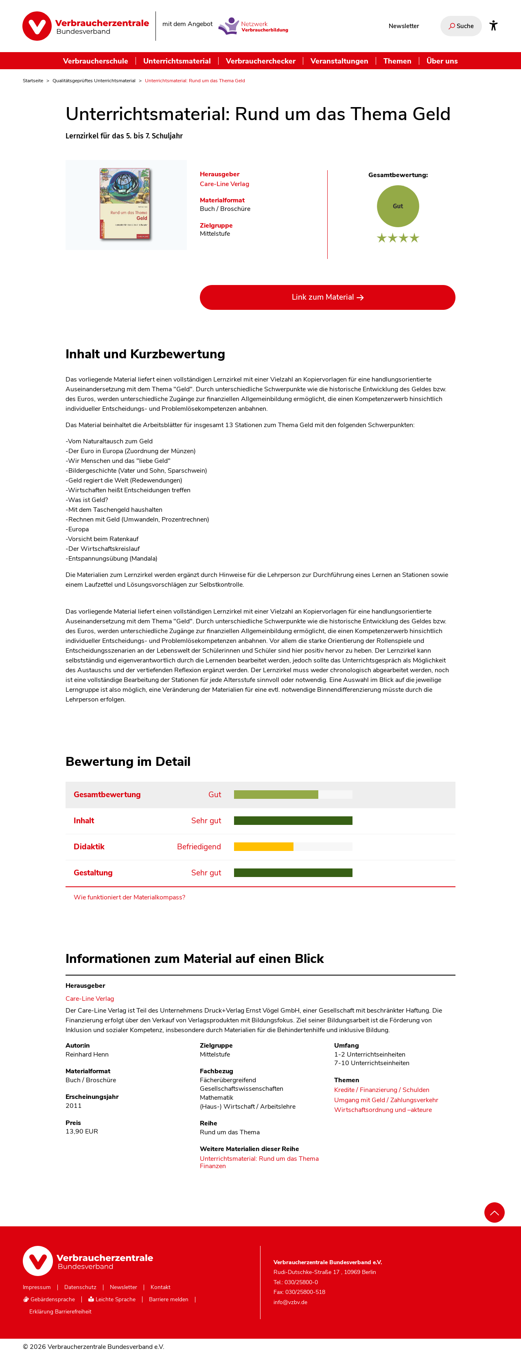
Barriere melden (168, 1299)
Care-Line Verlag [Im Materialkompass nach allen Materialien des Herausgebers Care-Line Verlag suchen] (225, 184)
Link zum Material (323, 297)
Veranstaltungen (339, 61)
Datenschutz (80, 1287)
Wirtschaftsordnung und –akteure (383, 1110)
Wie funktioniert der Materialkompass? (129, 897)
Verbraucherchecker (261, 61)
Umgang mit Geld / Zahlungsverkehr (386, 1100)
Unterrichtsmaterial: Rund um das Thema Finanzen (259, 1162)
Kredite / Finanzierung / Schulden (381, 1090)
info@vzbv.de (290, 1302)
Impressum (37, 1287)
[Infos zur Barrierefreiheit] (493, 26)
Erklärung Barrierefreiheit (60, 1312)
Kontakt (161, 1287)
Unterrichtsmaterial (177, 61)
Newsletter (404, 26)
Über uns (442, 61)
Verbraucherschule (95, 61)
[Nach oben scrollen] (494, 1212)
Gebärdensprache (49, 1299)
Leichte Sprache (112, 1299)
